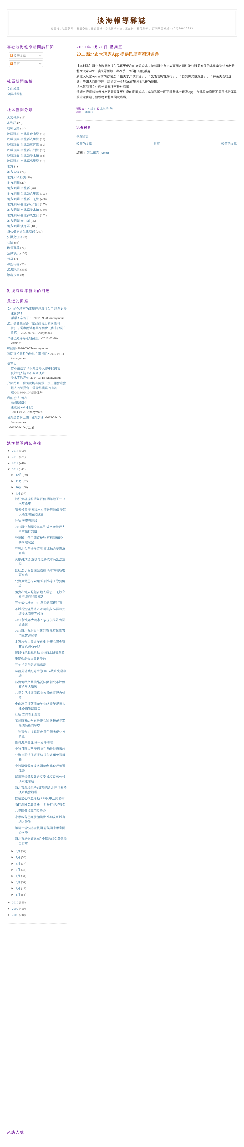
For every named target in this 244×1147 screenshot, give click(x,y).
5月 (18, 869)
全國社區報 (15, 94)
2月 (18, 888)
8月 (18, 851)
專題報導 (13, 264)
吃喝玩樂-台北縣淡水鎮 (23, 155)
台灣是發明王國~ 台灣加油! (26, 417)
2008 (15, 915)
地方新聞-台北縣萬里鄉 (23, 215)
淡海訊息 (13, 269)
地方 (10, 166)
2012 (15, 463)
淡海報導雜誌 (122, 20)
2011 (15, 469)
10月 (19, 487)
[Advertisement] (28, 946)
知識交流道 (15, 237)
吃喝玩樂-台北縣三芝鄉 (23, 144)
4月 (18, 876)
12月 (19, 475)
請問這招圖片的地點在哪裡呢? (28, 354)
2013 (15, 457)
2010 (15, 902)
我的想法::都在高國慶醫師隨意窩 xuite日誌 (20, 402)
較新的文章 (84, 143)
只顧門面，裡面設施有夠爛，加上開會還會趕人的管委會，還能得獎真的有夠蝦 (36, 387)
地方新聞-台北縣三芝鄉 (23, 199)
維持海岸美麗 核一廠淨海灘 (34, 742)
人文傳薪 (13, 117)
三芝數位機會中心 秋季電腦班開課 (40, 603)
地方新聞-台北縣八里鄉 (23, 193)
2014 (15, 450)
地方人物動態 (16, 177)
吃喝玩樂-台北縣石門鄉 (23, 150)
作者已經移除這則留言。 (24, 338)
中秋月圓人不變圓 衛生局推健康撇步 (40, 748)
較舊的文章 (229, 143)
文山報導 (13, 88)
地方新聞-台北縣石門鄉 (23, 204)
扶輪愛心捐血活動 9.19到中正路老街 (40, 798)
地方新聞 (13, 182)
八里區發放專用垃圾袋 (30, 810)
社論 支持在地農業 (28, 714)
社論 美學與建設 (26, 520)
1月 (18, 894)
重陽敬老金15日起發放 (30, 658)
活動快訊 (13, 253)
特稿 (10, 258)
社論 (10, 242)
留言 (15, 63)
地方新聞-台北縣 (18, 188)
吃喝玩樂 (13, 128)
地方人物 (13, 172)
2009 (15, 908)
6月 (18, 863)
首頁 (157, 143)
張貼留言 (82, 136)
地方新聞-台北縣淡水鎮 (23, 210)
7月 (18, 857)
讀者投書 (13, 275)
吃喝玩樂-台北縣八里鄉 (23, 139)
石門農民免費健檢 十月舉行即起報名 (40, 804)
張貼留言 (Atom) (98, 152)
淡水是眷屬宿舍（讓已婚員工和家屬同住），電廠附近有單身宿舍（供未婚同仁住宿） (36, 328)
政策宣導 (13, 248)
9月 (18, 493)
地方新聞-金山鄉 (18, 221)
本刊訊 (89, 112)
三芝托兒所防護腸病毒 (30, 665)
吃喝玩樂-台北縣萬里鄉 (23, 161)
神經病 (11, 348)
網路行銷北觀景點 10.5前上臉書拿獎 (40, 652)
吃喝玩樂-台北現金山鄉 (23, 134)
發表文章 (18, 55)
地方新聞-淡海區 (18, 226)
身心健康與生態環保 (21, 231)
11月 (19, 481)
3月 (18, 882)
